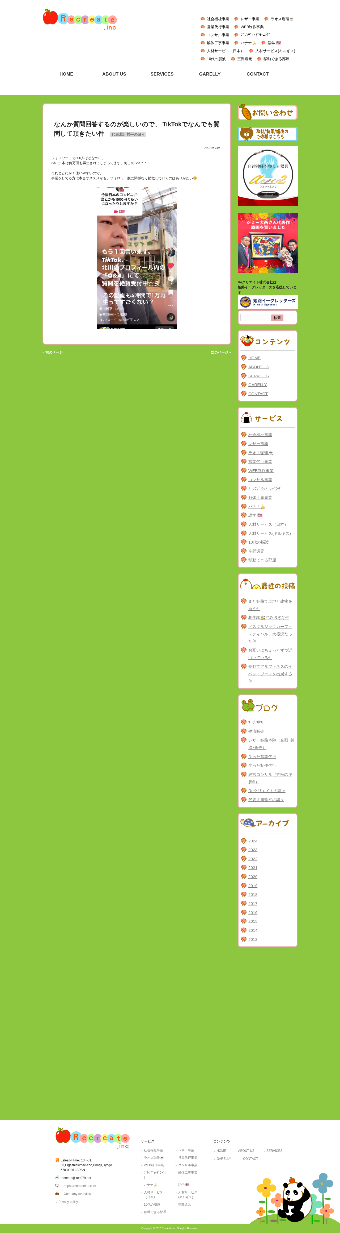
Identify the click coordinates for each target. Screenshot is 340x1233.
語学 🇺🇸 (274, 43)
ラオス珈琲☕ (282, 19)
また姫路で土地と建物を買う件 (270, 605)
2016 (252, 912)
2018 (252, 894)
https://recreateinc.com (80, 1186)
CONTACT (258, 393)
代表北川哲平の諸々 (128, 134)
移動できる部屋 (277, 59)
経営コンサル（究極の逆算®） (270, 778)
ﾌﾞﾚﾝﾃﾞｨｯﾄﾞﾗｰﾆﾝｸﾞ (255, 35)
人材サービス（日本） (225, 51)
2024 (252, 841)
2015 (252, 921)
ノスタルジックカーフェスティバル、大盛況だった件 (270, 633)
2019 (252, 885)
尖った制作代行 (262, 765)
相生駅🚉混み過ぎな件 (268, 617)
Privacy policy (68, 1202)
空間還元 (244, 59)
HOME (254, 357)
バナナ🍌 (248, 43)
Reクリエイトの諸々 (267, 790)
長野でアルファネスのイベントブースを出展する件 (270, 673)
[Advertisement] (268, 1032)
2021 (252, 867)
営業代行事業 (218, 27)
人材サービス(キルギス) (275, 51)
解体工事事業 (218, 43)
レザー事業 (250, 19)
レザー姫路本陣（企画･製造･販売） (271, 744)
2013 (252, 939)
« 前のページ (52, 352)
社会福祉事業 (218, 19)
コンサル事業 (218, 35)
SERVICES (258, 376)
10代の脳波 (216, 59)
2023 (252, 849)
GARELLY (257, 384)
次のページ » (221, 352)
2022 (252, 859)
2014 (252, 930)
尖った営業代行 (262, 756)
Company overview (77, 1194)
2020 (252, 876)
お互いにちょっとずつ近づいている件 (270, 654)
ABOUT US (258, 367)
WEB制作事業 (252, 27)
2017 (252, 903)
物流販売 (256, 731)
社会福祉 (256, 722)
